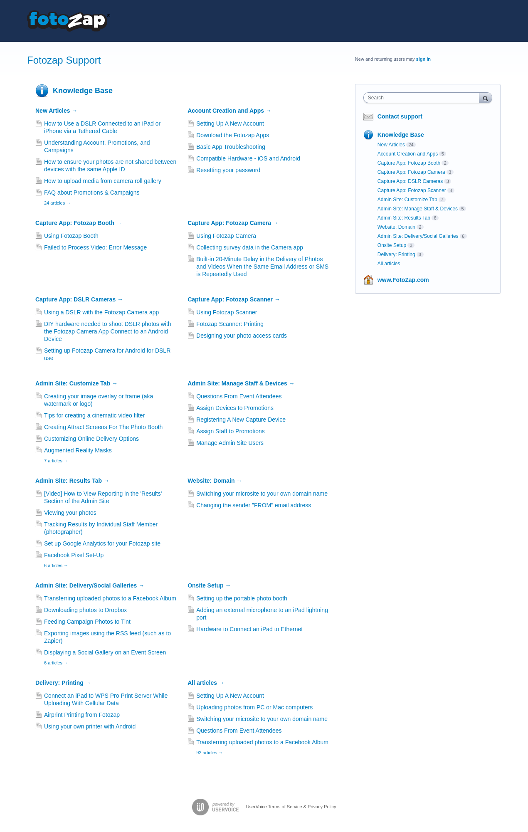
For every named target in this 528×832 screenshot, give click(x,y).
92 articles (209, 752)
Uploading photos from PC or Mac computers (254, 707)
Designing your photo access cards (241, 335)
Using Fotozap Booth (71, 235)
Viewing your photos (70, 512)
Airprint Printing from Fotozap (82, 714)
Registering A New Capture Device (241, 419)
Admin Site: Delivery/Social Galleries (89, 585)
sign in (423, 59)
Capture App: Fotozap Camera (233, 223)
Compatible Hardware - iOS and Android (248, 158)
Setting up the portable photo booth (241, 598)
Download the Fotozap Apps (232, 135)
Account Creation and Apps (229, 110)
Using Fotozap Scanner (226, 312)
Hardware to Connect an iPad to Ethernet (249, 629)
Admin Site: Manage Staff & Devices (241, 383)
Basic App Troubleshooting (230, 146)
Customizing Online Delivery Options (91, 438)
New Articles (56, 110)
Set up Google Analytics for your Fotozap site (102, 543)
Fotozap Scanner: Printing (230, 324)
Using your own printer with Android (90, 726)
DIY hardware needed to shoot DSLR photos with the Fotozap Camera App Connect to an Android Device (107, 331)
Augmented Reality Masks (78, 450)
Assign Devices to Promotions (235, 408)
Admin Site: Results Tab (72, 480)
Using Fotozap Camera (226, 235)
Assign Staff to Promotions (230, 431)
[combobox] (423, 98)
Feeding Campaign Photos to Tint (87, 621)
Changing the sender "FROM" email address (253, 505)
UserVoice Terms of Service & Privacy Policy (291, 806)
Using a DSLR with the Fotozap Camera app (101, 312)
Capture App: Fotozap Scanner (234, 299)
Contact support (399, 116)
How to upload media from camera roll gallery (102, 181)
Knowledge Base (83, 90)
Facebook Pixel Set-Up (74, 555)
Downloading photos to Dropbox (85, 610)
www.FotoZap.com (403, 280)
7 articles (56, 460)
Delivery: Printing (63, 682)
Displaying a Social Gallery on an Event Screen (105, 652)
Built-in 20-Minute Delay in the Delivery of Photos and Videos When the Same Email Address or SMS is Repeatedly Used (262, 266)
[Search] (485, 97)
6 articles (56, 565)
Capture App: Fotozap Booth (78, 223)
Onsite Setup (209, 585)
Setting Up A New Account (230, 123)
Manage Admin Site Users (230, 442)
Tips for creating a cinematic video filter (94, 415)
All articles (206, 682)
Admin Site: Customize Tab (76, 383)
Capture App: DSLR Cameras (79, 299)
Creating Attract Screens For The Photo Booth (103, 427)
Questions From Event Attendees (238, 396)
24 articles (57, 202)
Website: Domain (215, 480)
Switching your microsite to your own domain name (262, 493)
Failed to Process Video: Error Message (95, 247)
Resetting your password (228, 170)
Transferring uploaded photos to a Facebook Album (110, 598)
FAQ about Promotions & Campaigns (92, 192)
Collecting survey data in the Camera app (249, 247)
